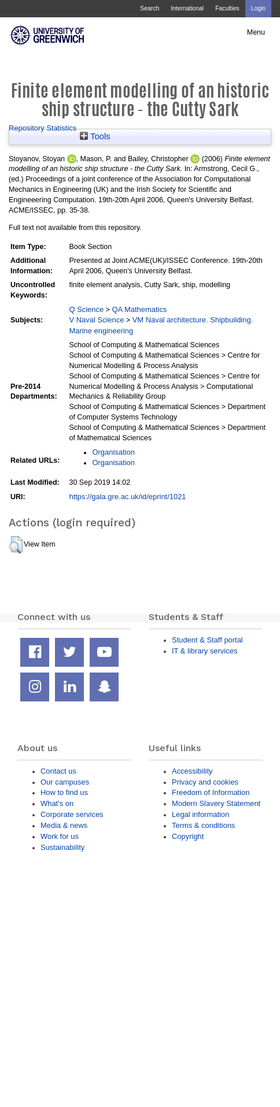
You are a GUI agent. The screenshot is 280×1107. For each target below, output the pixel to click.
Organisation (113, 452)
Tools (95, 136)
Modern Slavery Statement (216, 803)
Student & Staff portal (207, 640)
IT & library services (204, 651)
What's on (56, 803)
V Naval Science (96, 319)
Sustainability (62, 847)
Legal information (200, 814)
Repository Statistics (42, 128)
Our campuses (64, 782)
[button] (16, 545)
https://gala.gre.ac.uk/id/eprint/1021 (127, 496)
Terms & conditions (203, 825)
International (187, 8)
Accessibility (192, 771)
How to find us (64, 792)
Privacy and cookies (205, 782)
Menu (256, 32)
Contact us (58, 771)
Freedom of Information (210, 792)
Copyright (188, 836)
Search (149, 8)
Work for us (59, 836)
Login (258, 8)
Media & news (63, 825)
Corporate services (72, 814)
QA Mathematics (139, 309)
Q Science (86, 309)
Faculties (227, 8)
